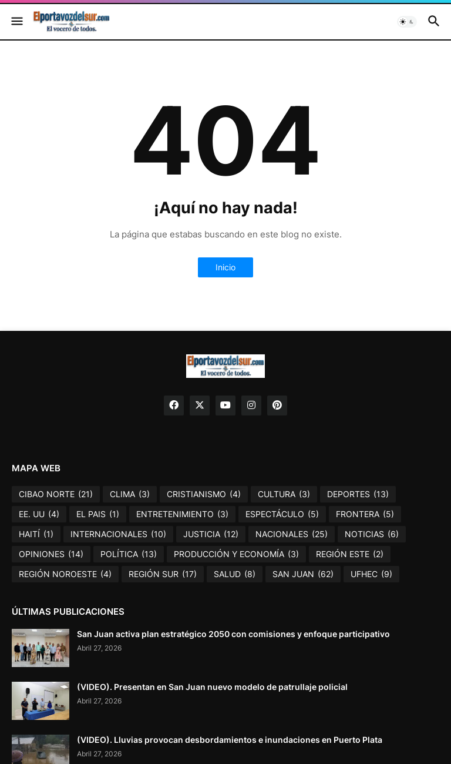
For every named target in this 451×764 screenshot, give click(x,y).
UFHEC (371, 574)
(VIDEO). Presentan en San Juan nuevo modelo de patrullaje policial (212, 687)
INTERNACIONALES (118, 534)
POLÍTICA (128, 554)
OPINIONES (51, 554)
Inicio (225, 267)
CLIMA (130, 494)
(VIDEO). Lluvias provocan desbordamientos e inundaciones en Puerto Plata (229, 740)
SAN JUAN (303, 574)
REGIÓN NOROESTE (65, 574)
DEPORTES (358, 494)
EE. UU (39, 514)
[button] (16, 22)
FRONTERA (365, 514)
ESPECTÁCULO (282, 514)
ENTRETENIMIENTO (182, 514)
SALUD (234, 574)
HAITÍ (36, 534)
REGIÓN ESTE (349, 554)
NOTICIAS (372, 534)
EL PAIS (97, 514)
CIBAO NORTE (56, 494)
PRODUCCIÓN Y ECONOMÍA (236, 554)
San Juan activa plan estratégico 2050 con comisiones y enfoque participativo (233, 634)
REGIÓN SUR (163, 574)
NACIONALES (291, 534)
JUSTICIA (210, 534)
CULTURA (284, 494)
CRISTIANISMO (204, 494)
